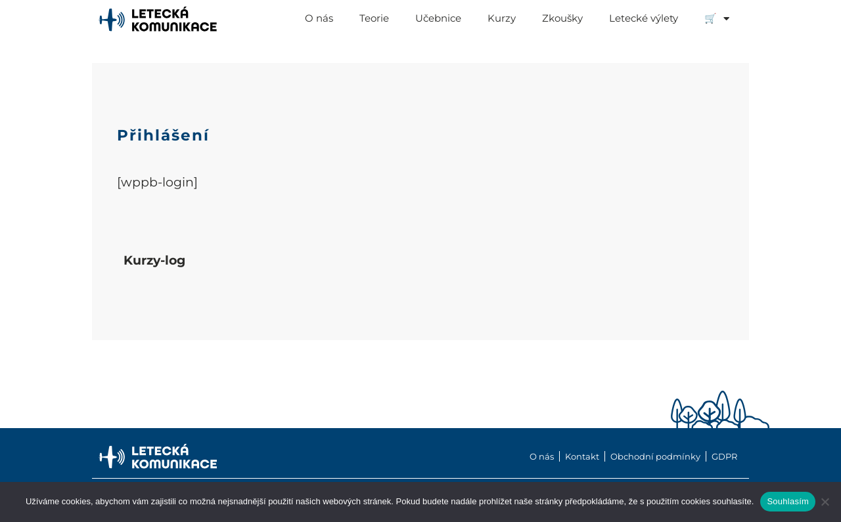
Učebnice (438, 18)
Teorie (374, 18)
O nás (319, 18)
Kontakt (582, 456)
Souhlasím (788, 501)
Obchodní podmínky (655, 456)
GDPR (724, 456)
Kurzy (502, 18)
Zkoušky (562, 18)
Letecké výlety (643, 18)
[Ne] (824, 501)
